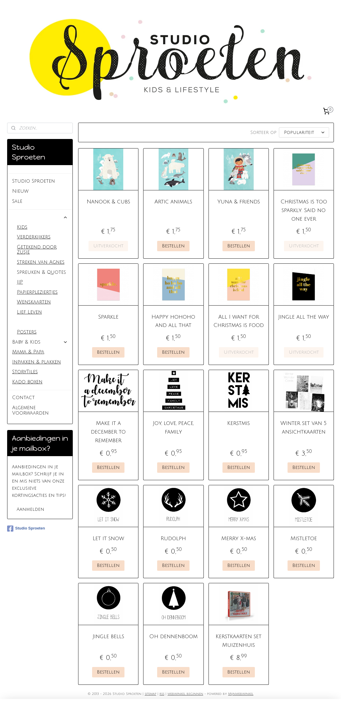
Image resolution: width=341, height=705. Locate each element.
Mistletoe (304, 538)
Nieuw (20, 191)
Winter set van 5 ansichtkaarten (303, 427)
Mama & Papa (28, 352)
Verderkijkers (33, 237)
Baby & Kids (40, 342)
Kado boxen (27, 382)
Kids (22, 227)
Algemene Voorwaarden (30, 410)
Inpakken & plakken (36, 362)
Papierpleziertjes (37, 292)
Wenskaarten (34, 302)
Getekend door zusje (37, 249)
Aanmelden (30, 509)
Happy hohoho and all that (173, 321)
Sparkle (108, 317)
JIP (20, 282)
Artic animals (173, 202)
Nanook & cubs (108, 202)
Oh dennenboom (173, 636)
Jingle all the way (303, 317)
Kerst (23, 322)
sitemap (150, 694)
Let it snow (108, 538)
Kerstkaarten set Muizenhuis (238, 640)
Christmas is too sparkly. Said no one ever (303, 210)
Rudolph (173, 538)
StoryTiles (25, 371)
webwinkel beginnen (185, 694)
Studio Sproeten (33, 181)
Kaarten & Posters (40, 217)
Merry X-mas (238, 538)
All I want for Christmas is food (238, 321)
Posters (27, 332)
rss (162, 694)
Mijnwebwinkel (240, 694)
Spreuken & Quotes (41, 272)
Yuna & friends (238, 202)
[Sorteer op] (304, 132)
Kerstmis (238, 423)
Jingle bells (108, 636)
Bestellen (173, 246)
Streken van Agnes (40, 262)
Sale (17, 201)
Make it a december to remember (108, 431)
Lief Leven (29, 312)
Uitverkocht (109, 246)
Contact (23, 397)
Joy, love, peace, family (173, 427)
